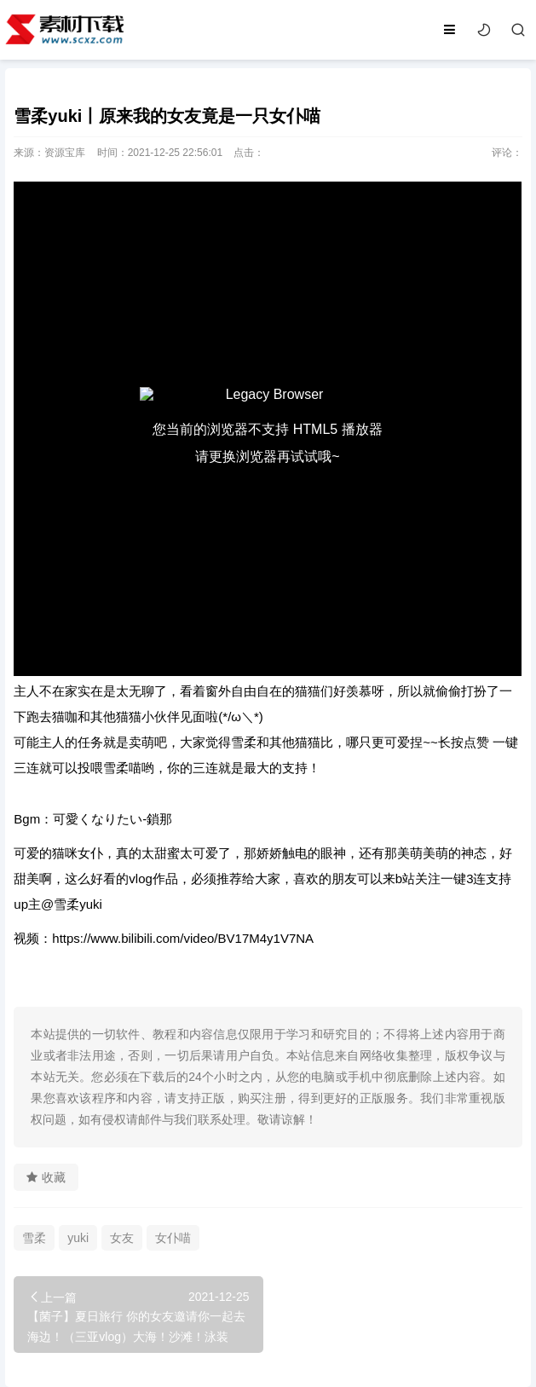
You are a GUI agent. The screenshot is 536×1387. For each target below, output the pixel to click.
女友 (122, 1238)
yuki (78, 1238)
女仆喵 (173, 1238)
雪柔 (34, 1238)
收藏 (46, 1177)
